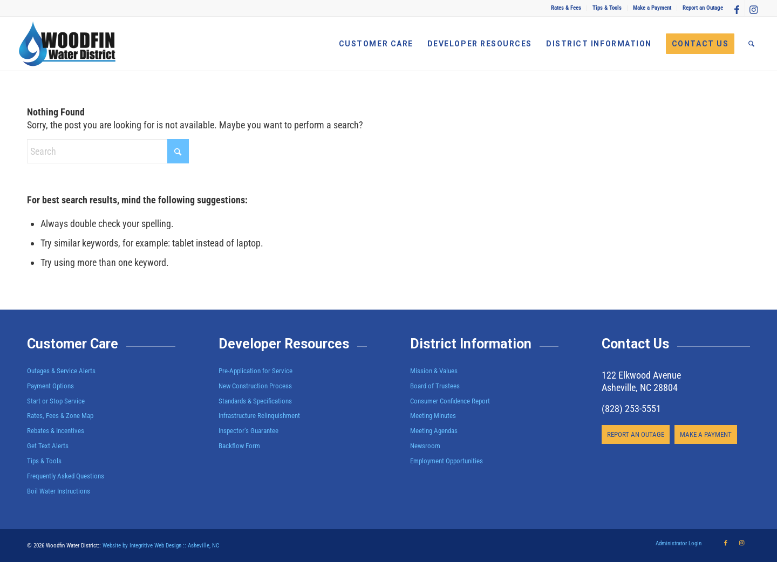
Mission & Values (434, 371)
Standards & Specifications (255, 401)
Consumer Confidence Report (450, 401)
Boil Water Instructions (58, 491)
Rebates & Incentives (55, 431)
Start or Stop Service (56, 401)
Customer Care (72, 344)
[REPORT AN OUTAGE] (636, 434)
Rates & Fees (566, 7)
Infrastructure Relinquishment (259, 416)
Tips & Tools (607, 7)
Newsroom (425, 446)
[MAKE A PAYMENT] (705, 434)
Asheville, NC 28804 (640, 387)
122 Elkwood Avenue (641, 375)
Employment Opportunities (446, 461)
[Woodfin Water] (67, 44)
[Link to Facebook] (737, 8)
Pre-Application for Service (255, 371)
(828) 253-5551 (631, 408)
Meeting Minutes (433, 416)
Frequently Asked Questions (65, 476)
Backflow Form (239, 446)
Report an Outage (703, 7)
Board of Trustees (435, 386)
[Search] (751, 44)
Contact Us (635, 344)
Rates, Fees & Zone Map (60, 416)
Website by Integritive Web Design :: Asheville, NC (161, 545)
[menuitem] (566, 8)
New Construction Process (255, 386)
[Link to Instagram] (753, 8)
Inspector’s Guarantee (249, 431)
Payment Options (50, 386)
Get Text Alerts (48, 446)
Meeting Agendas (434, 431)
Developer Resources (284, 344)
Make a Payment (652, 7)
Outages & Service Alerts (61, 371)
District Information (470, 344)
